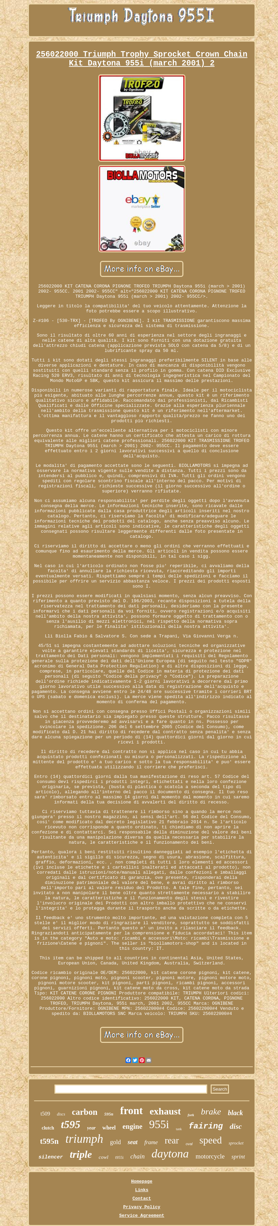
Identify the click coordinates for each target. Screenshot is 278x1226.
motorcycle (210, 1156)
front (131, 1111)
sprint (238, 1156)
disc (236, 1126)
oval (189, 1144)
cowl (103, 1157)
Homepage (141, 1181)
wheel (109, 1128)
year (91, 1128)
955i (159, 1124)
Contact (141, 1198)
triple (81, 1154)
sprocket (236, 1143)
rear (172, 1140)
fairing (206, 1126)
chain (137, 1156)
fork (190, 1115)
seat (132, 1142)
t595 (70, 1124)
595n (108, 1114)
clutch (48, 1128)
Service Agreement (141, 1215)
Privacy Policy (141, 1207)
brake (211, 1112)
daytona (170, 1153)
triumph (84, 1139)
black (235, 1113)
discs (61, 1114)
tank (179, 1129)
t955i (119, 1157)
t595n (49, 1141)
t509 (45, 1114)
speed (210, 1140)
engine (132, 1126)
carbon (84, 1112)
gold (115, 1142)
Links (141, 1190)
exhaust (165, 1111)
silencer (50, 1157)
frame (151, 1142)
